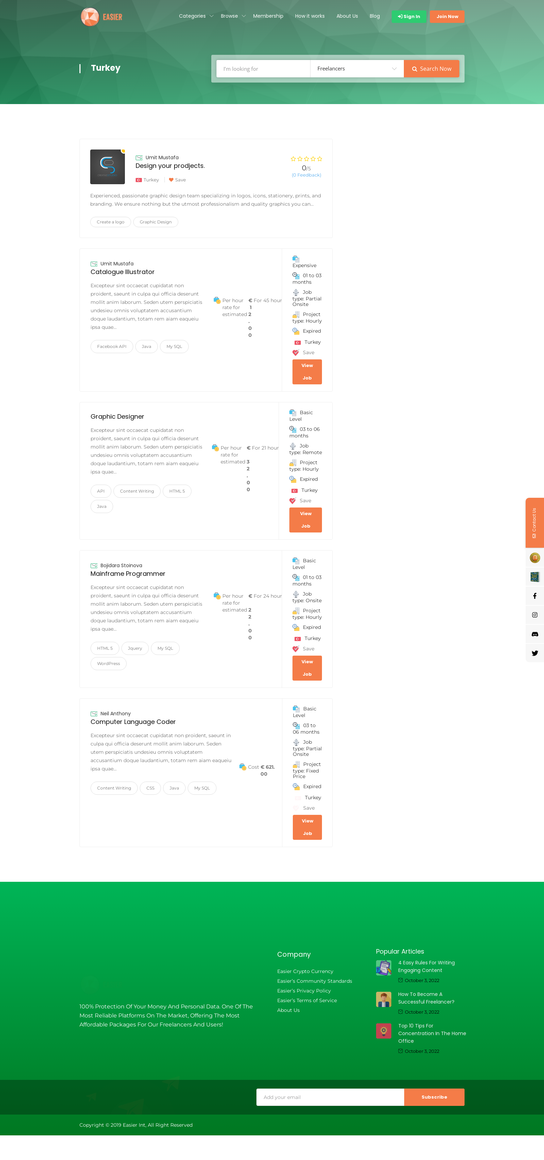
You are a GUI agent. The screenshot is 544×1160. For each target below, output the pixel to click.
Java (146, 346)
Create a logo (111, 221)
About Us (347, 15)
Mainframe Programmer (128, 573)
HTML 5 (177, 491)
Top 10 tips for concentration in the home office (432, 1033)
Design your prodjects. (170, 165)
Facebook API (112, 346)
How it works (310, 15)
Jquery (135, 648)
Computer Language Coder (133, 721)
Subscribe (434, 1097)
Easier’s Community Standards (314, 981)
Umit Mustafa (162, 157)
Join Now (447, 16)
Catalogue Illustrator (123, 271)
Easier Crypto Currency (305, 971)
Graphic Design (156, 221)
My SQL (174, 346)
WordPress (108, 663)
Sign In (409, 16)
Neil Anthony (116, 713)
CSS (150, 788)
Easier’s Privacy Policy (304, 991)
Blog (375, 15)
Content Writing (137, 491)
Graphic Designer (117, 416)
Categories (192, 15)
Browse (229, 15)
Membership (268, 15)
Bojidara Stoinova (121, 565)
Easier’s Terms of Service (307, 1000)
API (101, 491)
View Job (307, 371)
